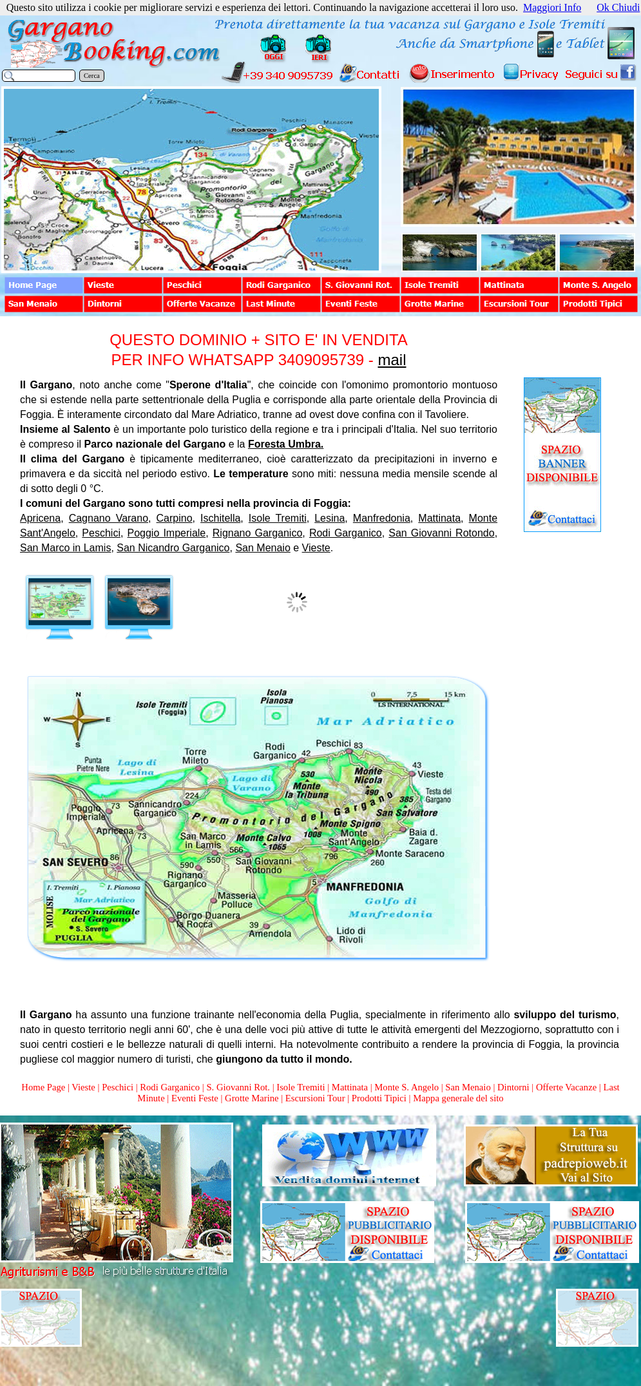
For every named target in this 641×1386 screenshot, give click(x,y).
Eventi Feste (196, 1098)
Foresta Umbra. (285, 444)
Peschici (101, 532)
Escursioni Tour (315, 1098)
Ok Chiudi (618, 7)
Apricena (40, 518)
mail (392, 359)
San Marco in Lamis (65, 547)
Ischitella (220, 518)
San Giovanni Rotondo (441, 532)
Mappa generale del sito (458, 1098)
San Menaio (262, 547)
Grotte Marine (251, 1098)
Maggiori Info (552, 7)
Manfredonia (381, 518)
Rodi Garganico (345, 532)
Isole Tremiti (278, 518)
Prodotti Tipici (379, 1098)
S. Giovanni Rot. (238, 1087)
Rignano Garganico (258, 532)
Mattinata (439, 518)
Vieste (316, 547)
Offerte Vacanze (566, 1087)
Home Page (43, 1087)
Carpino (175, 518)
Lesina (329, 518)
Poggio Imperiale (167, 532)
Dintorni (513, 1087)
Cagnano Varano (108, 518)
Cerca (92, 75)
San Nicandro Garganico (173, 547)
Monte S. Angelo (406, 1087)
